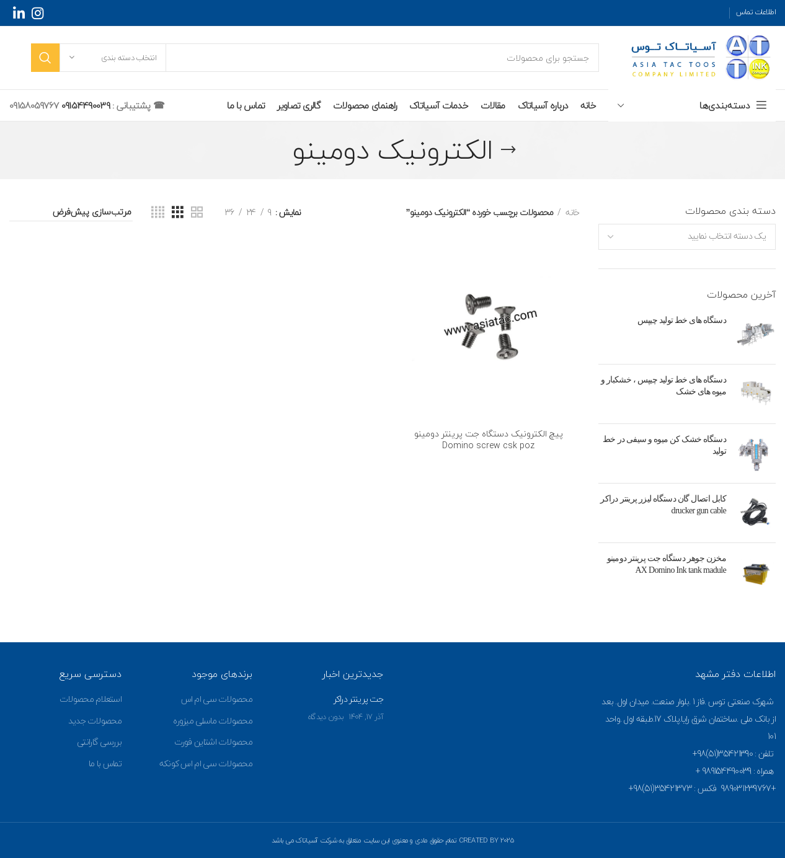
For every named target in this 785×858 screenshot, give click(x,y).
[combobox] (687, 237)
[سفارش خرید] (71, 212)
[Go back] (508, 150)
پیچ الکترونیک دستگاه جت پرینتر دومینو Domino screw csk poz (488, 440)
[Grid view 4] (157, 213)
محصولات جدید (95, 720)
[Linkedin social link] (18, 13)
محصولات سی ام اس (217, 699)
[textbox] (727, 236)
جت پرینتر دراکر (359, 699)
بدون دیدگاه (326, 716)
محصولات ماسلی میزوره (212, 720)
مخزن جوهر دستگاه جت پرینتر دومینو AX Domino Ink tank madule (666, 564)
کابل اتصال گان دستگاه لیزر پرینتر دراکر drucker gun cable (663, 505)
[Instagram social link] (37, 13)
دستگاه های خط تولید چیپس (681, 320)
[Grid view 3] (177, 213)
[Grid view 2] (196, 213)
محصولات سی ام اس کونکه (205, 763)
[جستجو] (315, 57)
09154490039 (84, 105)
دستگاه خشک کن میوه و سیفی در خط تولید (664, 445)
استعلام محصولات (91, 699)
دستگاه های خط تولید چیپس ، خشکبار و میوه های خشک (663, 386)
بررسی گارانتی (99, 742)
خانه (572, 212)
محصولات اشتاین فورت (213, 742)
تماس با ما (105, 763)
